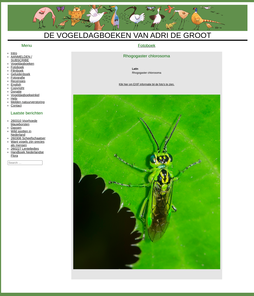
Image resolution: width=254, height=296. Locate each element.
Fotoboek (17, 67)
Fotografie (18, 77)
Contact (16, 105)
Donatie (16, 91)
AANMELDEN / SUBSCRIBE (21, 58)
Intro (14, 53)
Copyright (17, 88)
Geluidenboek (20, 74)
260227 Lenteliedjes (25, 148)
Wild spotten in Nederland (21, 132)
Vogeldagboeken (22, 63)
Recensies (18, 81)
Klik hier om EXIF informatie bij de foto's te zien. (146, 84)
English (16, 84)
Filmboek (17, 70)
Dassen (16, 127)
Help (14, 98)
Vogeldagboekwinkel (25, 95)
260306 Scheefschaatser (28, 138)
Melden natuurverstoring (27, 102)
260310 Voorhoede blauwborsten (24, 122)
